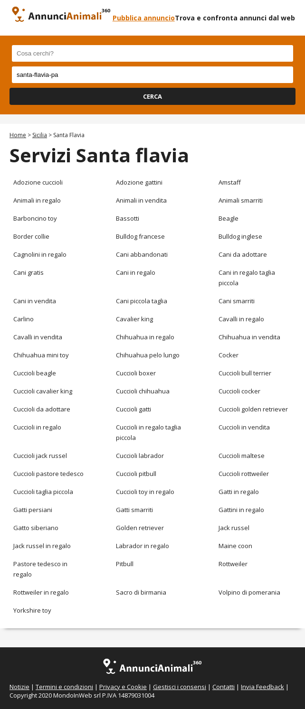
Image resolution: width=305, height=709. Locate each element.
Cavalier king (134, 319)
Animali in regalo (37, 200)
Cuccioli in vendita (244, 427)
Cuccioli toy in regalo (145, 491)
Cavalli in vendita (37, 337)
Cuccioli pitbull (136, 473)
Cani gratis (28, 272)
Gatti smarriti (134, 509)
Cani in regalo (135, 272)
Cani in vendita (34, 301)
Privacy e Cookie (123, 686)
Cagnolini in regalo (40, 254)
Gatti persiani (32, 509)
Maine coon (235, 545)
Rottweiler (233, 564)
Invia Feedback (262, 686)
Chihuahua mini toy (41, 355)
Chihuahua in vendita (249, 337)
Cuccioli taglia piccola (43, 491)
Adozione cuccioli (38, 182)
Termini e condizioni (64, 686)
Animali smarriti (241, 200)
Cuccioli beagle (34, 373)
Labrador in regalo (142, 545)
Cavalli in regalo (241, 319)
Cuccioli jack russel (40, 455)
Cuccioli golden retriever (253, 409)
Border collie (31, 236)
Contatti (223, 686)
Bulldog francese (140, 236)
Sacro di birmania (141, 592)
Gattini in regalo (241, 509)
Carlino (23, 319)
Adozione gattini (139, 182)
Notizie (19, 686)
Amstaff (230, 182)
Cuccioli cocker (239, 391)
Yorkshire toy (32, 610)
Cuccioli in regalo (37, 427)
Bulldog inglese (240, 236)
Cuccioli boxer (136, 373)
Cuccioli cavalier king (42, 391)
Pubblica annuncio (144, 17)
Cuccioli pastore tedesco (48, 473)
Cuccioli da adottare (41, 409)
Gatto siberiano (35, 527)
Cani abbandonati (142, 254)
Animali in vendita (141, 200)
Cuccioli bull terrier (245, 373)
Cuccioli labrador (140, 455)
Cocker (228, 355)
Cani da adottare (243, 254)
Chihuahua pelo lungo (148, 355)
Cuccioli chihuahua (143, 391)
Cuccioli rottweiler (244, 473)
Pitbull (124, 564)
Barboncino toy (35, 218)
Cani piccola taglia (141, 301)
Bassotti (127, 218)
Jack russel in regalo (42, 545)
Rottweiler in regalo (41, 592)
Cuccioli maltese (242, 455)
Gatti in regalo (239, 491)
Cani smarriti (237, 301)
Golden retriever (140, 527)
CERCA (152, 96)
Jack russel (234, 527)
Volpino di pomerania (249, 592)
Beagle (228, 218)
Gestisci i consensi (179, 686)
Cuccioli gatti (133, 409)
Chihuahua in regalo (145, 337)
